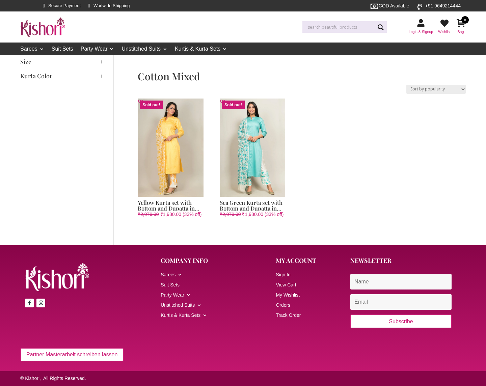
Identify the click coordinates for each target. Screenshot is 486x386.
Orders (283, 305)
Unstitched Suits (141, 49)
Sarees (28, 49)
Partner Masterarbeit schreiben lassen (71, 354)
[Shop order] (436, 89)
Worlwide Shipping (111, 5)
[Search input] (340, 27)
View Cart (286, 284)
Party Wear (94, 49)
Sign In (283, 274)
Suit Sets (62, 49)
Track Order (288, 315)
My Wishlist (288, 295)
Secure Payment (64, 5)
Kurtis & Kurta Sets (197, 49)
